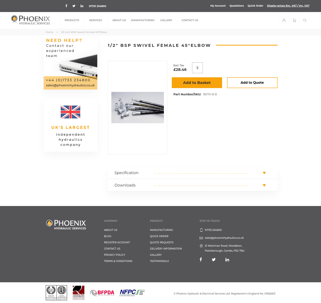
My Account (217, 5)
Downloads (125, 185)
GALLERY (156, 254)
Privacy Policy (114, 254)
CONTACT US (112, 248)
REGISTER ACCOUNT (117, 242)
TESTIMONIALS (159, 261)
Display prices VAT (288, 5)
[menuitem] (72, 20)
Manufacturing (161, 229)
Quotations (236, 5)
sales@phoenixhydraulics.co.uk (224, 237)
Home (49, 32)
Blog (107, 236)
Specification (126, 173)
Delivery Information (166, 248)
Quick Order (255, 5)
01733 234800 (98, 6)
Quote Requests (162, 242)
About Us (111, 229)
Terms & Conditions (118, 261)
